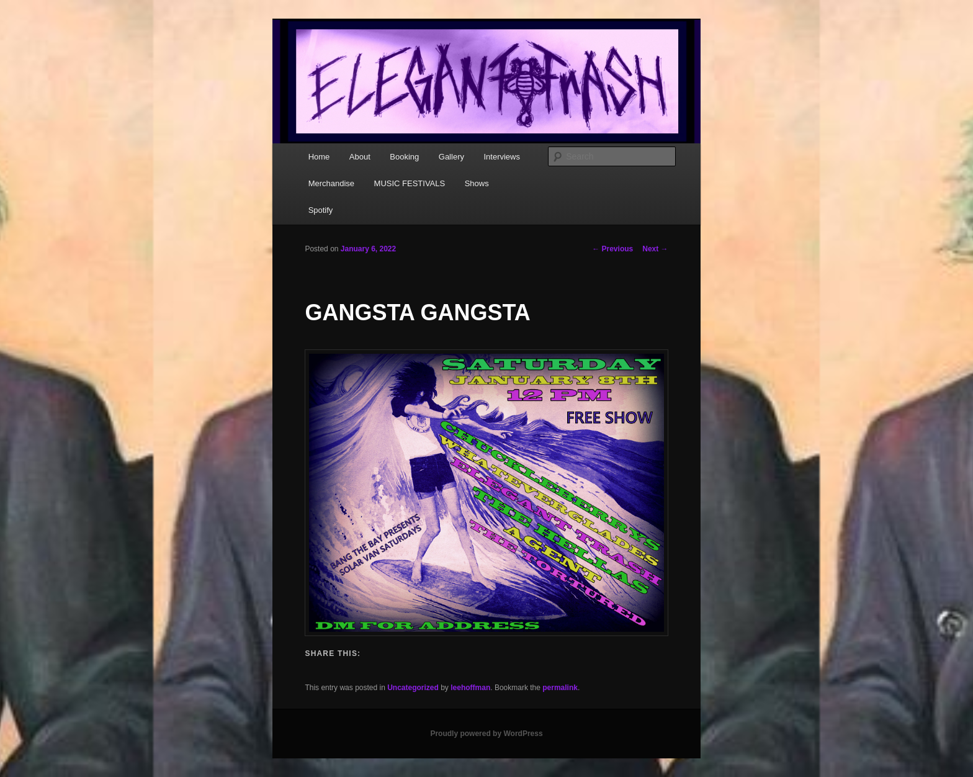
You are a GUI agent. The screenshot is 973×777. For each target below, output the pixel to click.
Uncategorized (413, 687)
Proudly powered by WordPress (486, 733)
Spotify (320, 210)
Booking (404, 156)
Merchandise (331, 183)
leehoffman (470, 687)
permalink (560, 687)
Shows (477, 183)
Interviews (501, 156)
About (359, 156)
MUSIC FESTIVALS (410, 183)
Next (655, 249)
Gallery (451, 156)
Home (319, 156)
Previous (612, 249)
